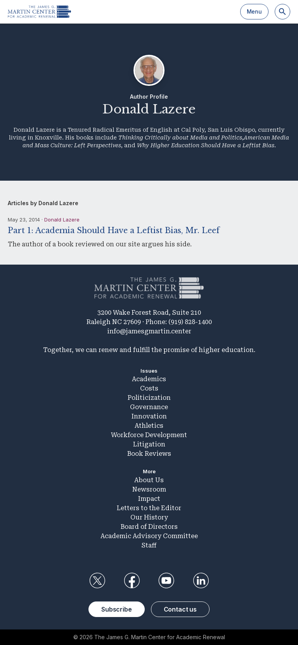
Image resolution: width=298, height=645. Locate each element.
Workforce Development (149, 435)
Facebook (131, 580)
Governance (149, 407)
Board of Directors (149, 526)
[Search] (282, 11)
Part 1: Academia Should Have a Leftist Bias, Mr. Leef (114, 230)
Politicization (149, 397)
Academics (149, 379)
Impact (149, 498)
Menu (254, 11)
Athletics (149, 425)
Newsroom (149, 489)
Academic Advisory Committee (149, 536)
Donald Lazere (62, 219)
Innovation (149, 416)
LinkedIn (201, 580)
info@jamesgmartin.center (149, 331)
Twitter (97, 580)
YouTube (166, 580)
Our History (149, 517)
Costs (149, 388)
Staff (149, 545)
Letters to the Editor (149, 508)
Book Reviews (149, 453)
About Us (149, 480)
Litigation (149, 444)
